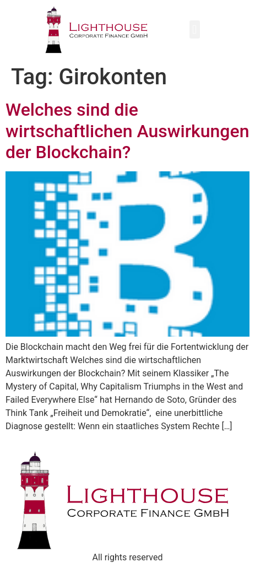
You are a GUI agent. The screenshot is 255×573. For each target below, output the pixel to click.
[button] (194, 29)
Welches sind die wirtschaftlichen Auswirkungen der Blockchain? (127, 131)
